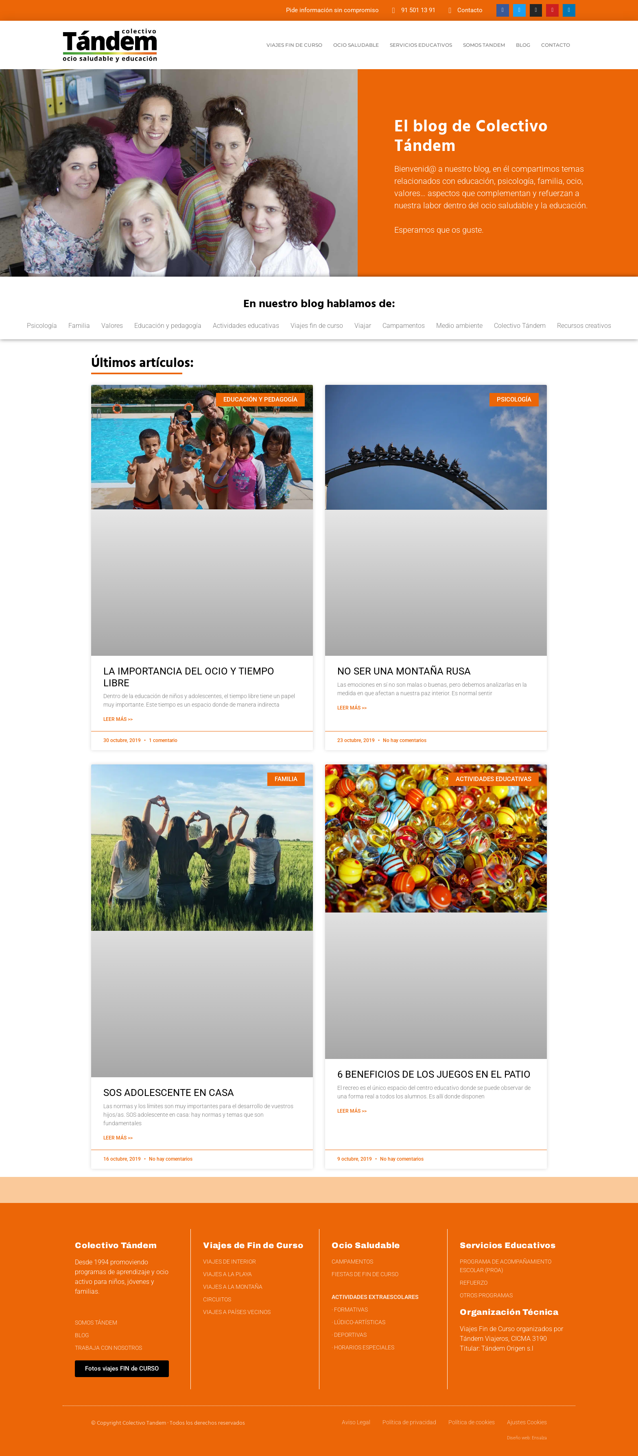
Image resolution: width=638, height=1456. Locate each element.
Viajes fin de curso (317, 326)
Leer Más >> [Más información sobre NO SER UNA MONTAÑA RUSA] (352, 708)
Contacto (555, 45)
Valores (112, 326)
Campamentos (403, 326)
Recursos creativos (584, 326)
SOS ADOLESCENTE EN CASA (168, 1092)
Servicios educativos (421, 45)
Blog (523, 45)
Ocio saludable (356, 45)
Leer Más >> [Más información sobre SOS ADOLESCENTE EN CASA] (118, 1138)
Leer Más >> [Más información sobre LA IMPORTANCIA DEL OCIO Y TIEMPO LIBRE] (118, 719)
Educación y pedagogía (167, 326)
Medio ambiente (459, 326)
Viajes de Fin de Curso (253, 1245)
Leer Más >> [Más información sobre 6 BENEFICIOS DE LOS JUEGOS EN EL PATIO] (352, 1111)
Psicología (42, 326)
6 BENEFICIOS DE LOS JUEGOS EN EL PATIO (434, 1074)
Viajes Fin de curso (294, 45)
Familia (79, 326)
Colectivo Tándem (520, 326)
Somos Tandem (484, 45)
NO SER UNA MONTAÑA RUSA (404, 671)
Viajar (362, 326)
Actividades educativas (246, 326)
